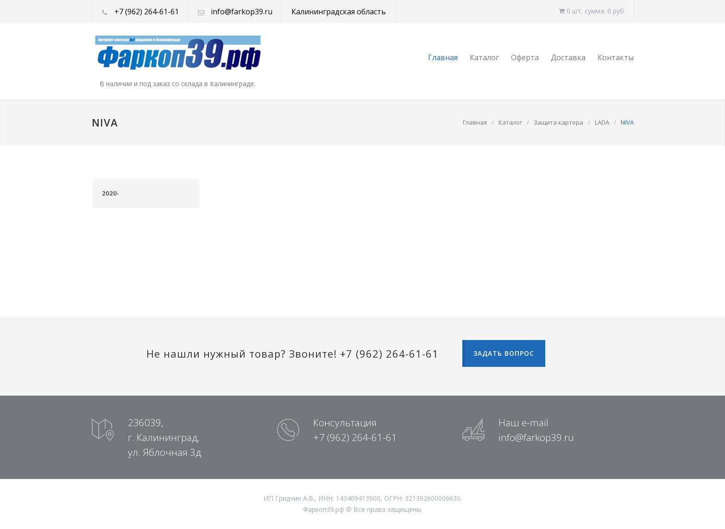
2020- (111, 193)
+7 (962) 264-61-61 (146, 11)
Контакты (616, 57)
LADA (602, 122)
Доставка (568, 57)
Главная (443, 57)
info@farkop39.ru (241, 11)
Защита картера (558, 122)
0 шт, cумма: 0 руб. (592, 10)
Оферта (525, 57)
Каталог (484, 57)
